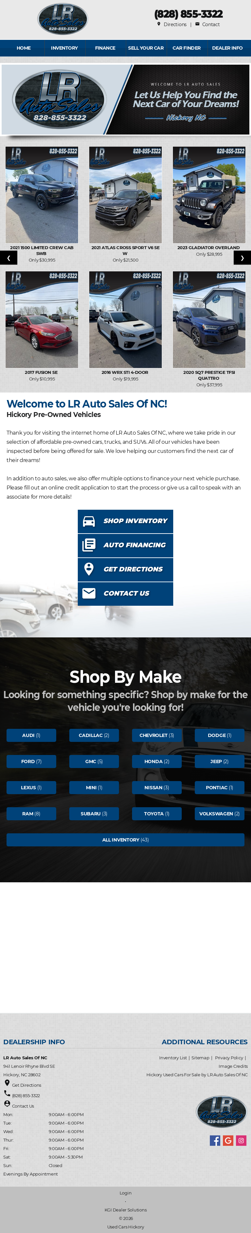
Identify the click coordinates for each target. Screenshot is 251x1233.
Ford (28, 761)
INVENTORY (64, 48)
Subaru (91, 814)
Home (24, 48)
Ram (27, 814)
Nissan (153, 788)
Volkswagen (216, 814)
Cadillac (91, 735)
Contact (207, 24)
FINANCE (105, 48)
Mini (91, 788)
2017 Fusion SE (42, 372)
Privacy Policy (229, 1057)
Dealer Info (227, 48)
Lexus (28, 788)
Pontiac (216, 788)
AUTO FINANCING (134, 545)
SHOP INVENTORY (135, 521)
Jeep (216, 761)
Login (126, 1192)
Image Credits (233, 1066)
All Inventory (120, 840)
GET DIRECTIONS (132, 569)
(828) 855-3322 (188, 14)
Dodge (217, 735)
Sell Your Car (145, 48)
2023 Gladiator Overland (209, 247)
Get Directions (26, 1085)
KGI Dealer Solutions (126, 1209)
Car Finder (186, 48)
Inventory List (173, 1057)
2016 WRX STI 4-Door (126, 372)
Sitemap (200, 1057)
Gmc (90, 761)
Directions (172, 24)
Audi (28, 735)
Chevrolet (153, 735)
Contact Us (23, 1106)
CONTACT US (126, 593)
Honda (153, 761)
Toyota (154, 814)
